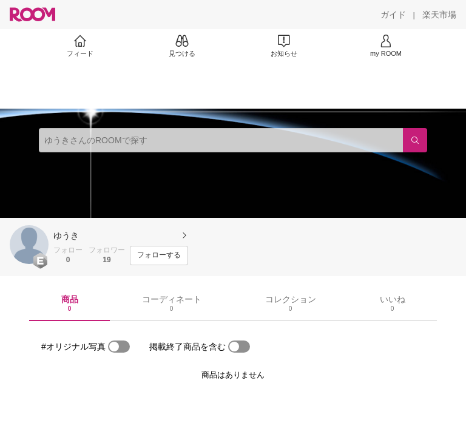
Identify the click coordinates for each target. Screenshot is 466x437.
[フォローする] (159, 255)
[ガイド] (393, 14)
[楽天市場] (439, 14)
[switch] (119, 346)
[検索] (415, 140)
